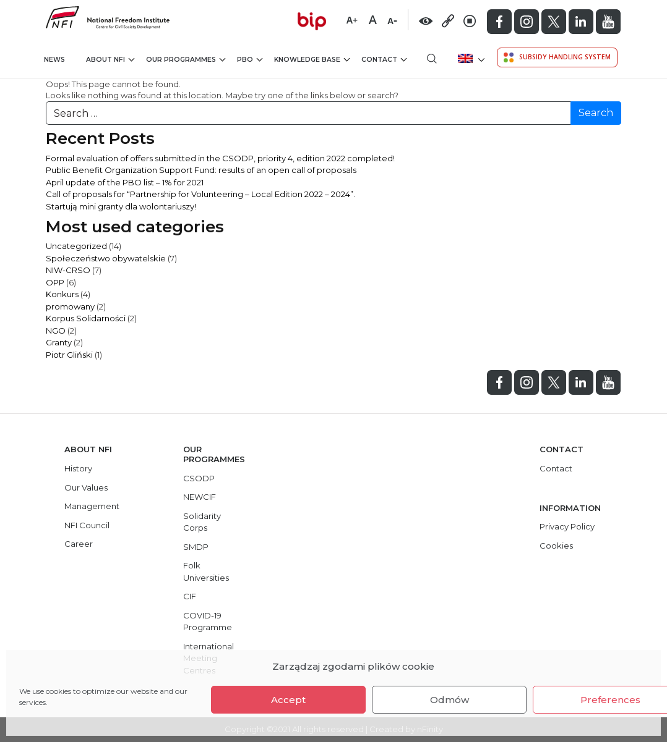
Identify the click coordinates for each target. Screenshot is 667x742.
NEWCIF (199, 497)
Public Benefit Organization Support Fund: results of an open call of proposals (201, 170)
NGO (56, 330)
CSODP (199, 478)
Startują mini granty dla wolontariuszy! (121, 206)
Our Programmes (185, 60)
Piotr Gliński (69, 355)
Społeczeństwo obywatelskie (106, 258)
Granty (59, 342)
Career (78, 544)
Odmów (449, 700)
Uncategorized (76, 246)
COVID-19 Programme (207, 621)
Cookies (556, 545)
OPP (55, 282)
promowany (70, 306)
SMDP (196, 547)
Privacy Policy (567, 526)
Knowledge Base (312, 60)
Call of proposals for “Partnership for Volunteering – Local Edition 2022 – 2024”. (200, 194)
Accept (288, 700)
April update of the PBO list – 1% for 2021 (125, 182)
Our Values (86, 487)
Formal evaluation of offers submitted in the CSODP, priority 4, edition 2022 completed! (220, 158)
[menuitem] (470, 58)
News (54, 60)
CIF (189, 596)
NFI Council (87, 525)
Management (91, 506)
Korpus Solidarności (86, 318)
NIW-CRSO (68, 270)
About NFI (110, 60)
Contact (384, 60)
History (78, 468)
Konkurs (62, 294)
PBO (249, 60)
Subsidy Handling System (557, 57)
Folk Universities (206, 571)
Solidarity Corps (202, 522)
